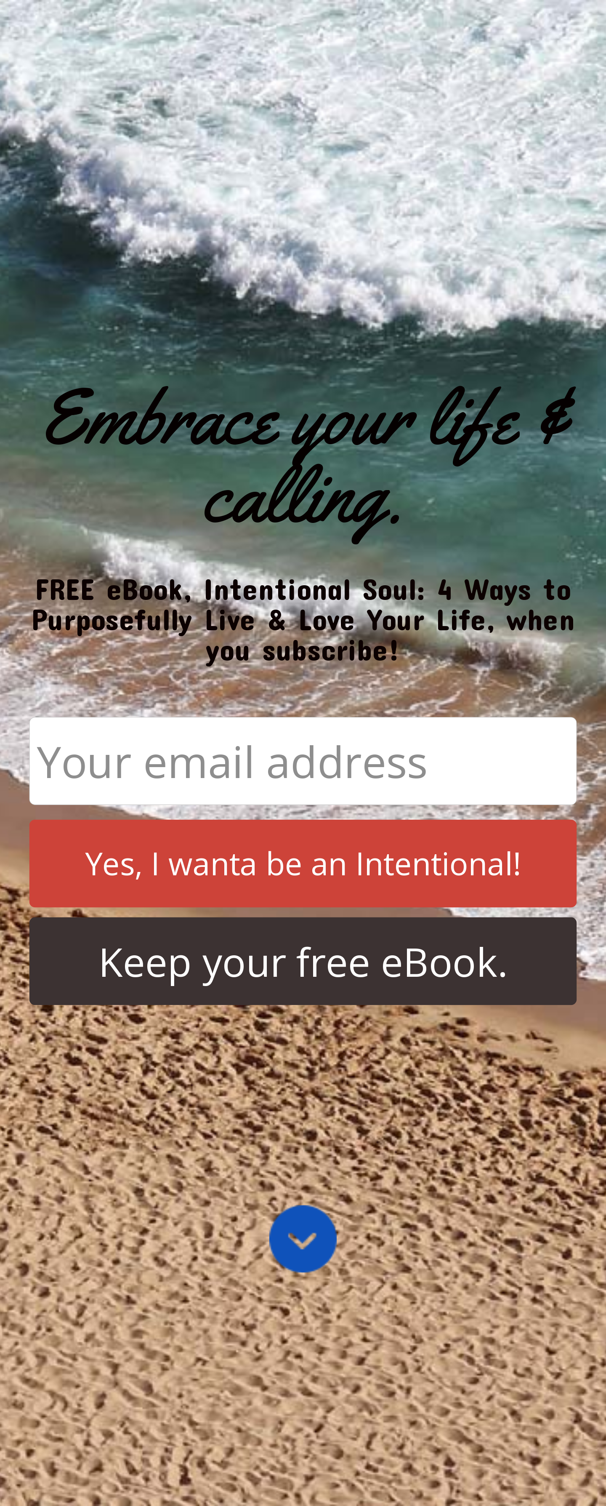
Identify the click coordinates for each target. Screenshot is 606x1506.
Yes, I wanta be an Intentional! (303, 863)
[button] (303, 456)
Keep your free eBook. (303, 961)
